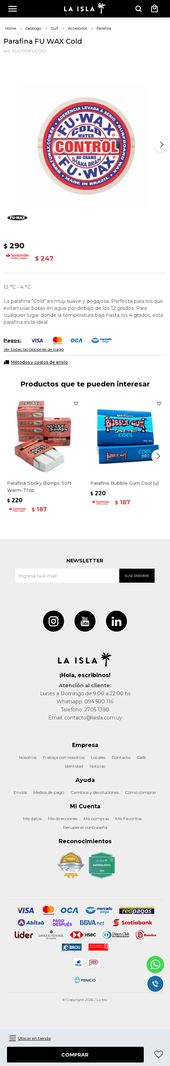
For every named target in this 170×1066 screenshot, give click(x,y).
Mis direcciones (62, 818)
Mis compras (96, 818)
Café (141, 757)
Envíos (20, 792)
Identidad (74, 766)
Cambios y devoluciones (94, 792)
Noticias (97, 766)
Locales (98, 757)
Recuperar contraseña (85, 827)
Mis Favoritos (128, 818)
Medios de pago (48, 792)
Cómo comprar (140, 792)
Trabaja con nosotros (64, 757)
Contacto (121, 757)
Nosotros (27, 757)
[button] (161, 145)
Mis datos (32, 818)
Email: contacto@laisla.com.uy (85, 718)
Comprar (74, 1055)
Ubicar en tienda (34, 1038)
